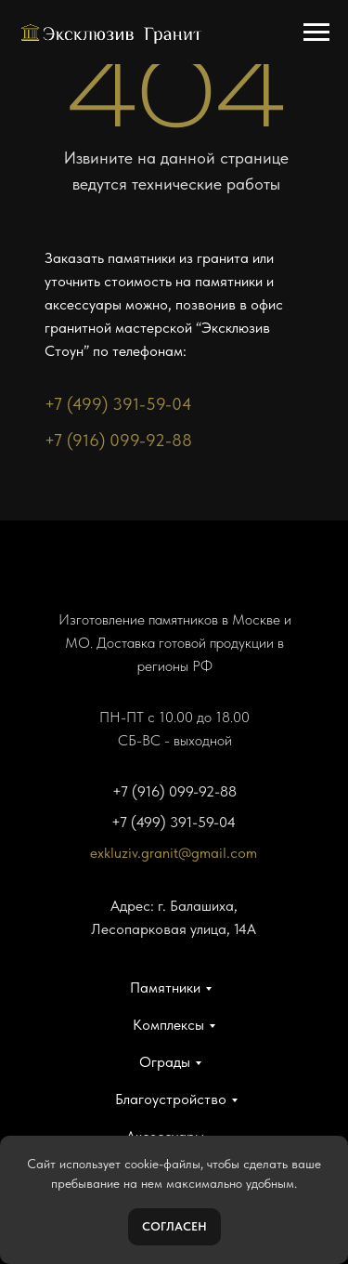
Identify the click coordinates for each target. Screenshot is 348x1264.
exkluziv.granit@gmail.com (173, 853)
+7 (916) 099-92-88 (118, 440)
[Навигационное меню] (316, 32)
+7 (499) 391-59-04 (118, 404)
